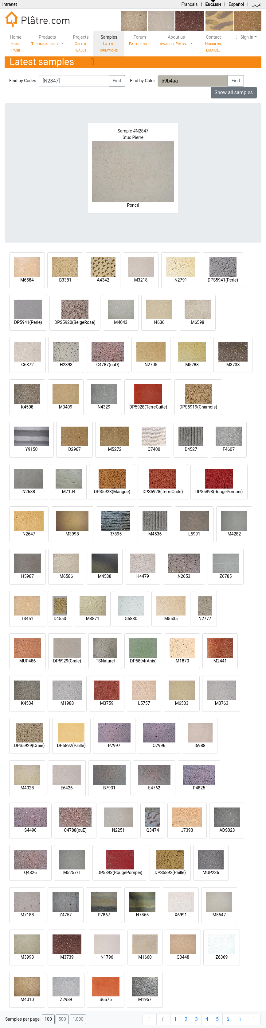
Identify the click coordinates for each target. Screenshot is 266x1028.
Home (16, 43)
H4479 (142, 576)
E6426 (66, 787)
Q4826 (30, 872)
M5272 (115, 449)
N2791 (180, 280)
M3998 (72, 533)
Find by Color (142, 80)
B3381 (65, 280)
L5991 (194, 533)
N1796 (106, 957)
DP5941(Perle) (28, 322)
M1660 (145, 957)
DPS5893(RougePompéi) (219, 491)
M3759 (107, 703)
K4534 (27, 703)
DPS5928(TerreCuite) (163, 491)
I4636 (159, 322)
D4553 (60, 618)
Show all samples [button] (234, 92)
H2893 (66, 364)
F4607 (229, 449)
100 (48, 1019)
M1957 (145, 999)
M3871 (93, 618)
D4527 (191, 449)
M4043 (120, 322)
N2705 (151, 364)
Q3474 (152, 830)
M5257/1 (72, 872)
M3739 (67, 957)
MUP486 (27, 660)
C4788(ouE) (75, 830)
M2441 (220, 660)
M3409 (65, 407)
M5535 (171, 618)
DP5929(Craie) (67, 660)
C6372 (27, 364)
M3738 (233, 364)
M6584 (27, 280)
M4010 (27, 999)
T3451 (27, 618)
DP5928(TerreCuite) (148, 407)
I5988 (200, 745)
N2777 (204, 618)
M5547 (219, 914)
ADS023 (227, 830)
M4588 (104, 576)
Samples (109, 43)
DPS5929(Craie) (29, 745)
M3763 (222, 703)
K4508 (27, 407)
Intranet (9, 4)
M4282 (234, 533)
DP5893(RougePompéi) (119, 872)
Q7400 (153, 449)
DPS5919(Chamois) (198, 407)
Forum (140, 40)
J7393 (187, 830)
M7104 (69, 491)
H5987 (27, 576)
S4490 (30, 830)
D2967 (74, 449)
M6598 (197, 322)
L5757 (144, 703)
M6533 (182, 703)
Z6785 (226, 576)
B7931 (109, 787)
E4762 (154, 787)
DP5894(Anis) (143, 660)
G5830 (131, 618)
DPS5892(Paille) (170, 872)
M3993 (27, 957)
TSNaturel (105, 660)
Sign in (243, 37)
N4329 (104, 407)
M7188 (27, 914)
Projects (80, 43)
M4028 (27, 787)
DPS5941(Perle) (223, 280)
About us (174, 40)
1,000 (77, 1019)
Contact (213, 43)
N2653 (184, 576)
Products (45, 40)
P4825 (199, 787)
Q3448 (183, 957)
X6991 (180, 914)
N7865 (142, 914)
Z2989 (66, 999)
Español (236, 4)
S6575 (106, 999)
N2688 (28, 491)
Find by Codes (22, 80)
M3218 (141, 280)
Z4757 (66, 914)
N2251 (118, 830)
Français (189, 4)
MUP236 (211, 872)
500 (62, 1019)
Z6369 (222, 957)
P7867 (104, 914)
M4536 (155, 533)
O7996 (159, 745)
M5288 (192, 364)
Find (117, 80)
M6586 (66, 576)
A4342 (103, 280)
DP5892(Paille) (71, 745)
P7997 (114, 745)
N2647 (28, 533)
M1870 (182, 660)
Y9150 (31, 449)
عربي (256, 4)
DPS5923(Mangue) (112, 491)
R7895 (115, 533)
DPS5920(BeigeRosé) (75, 322)
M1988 (67, 703)
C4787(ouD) (107, 364)
